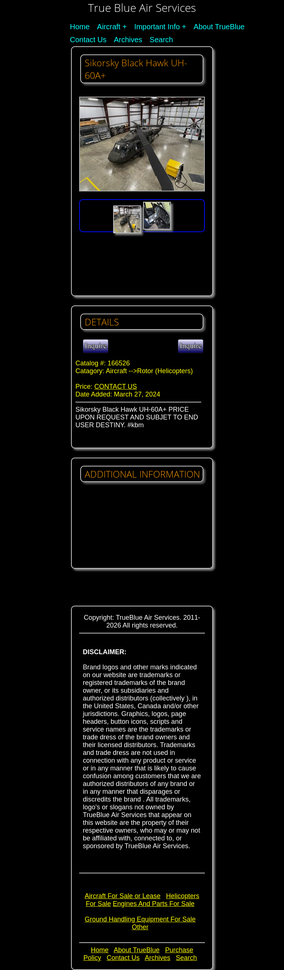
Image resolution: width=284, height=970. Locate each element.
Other (140, 927)
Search (161, 40)
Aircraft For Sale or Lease (122, 896)
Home (79, 27)
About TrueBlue (219, 27)
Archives (128, 40)
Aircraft (108, 27)
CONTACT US (115, 386)
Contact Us (88, 40)
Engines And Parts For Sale (154, 903)
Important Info (157, 27)
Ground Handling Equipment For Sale (140, 919)
